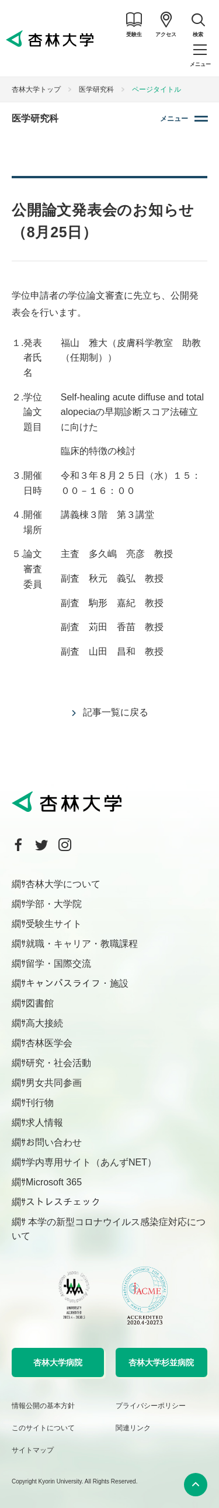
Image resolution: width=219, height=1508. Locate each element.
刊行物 (40, 1103)
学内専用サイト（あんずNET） (91, 1162)
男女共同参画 (54, 1083)
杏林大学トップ (36, 89)
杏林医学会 (49, 1043)
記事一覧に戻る (115, 712)
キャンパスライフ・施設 (77, 983)
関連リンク (133, 1428)
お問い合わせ (54, 1142)
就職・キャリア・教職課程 (82, 944)
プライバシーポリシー (151, 1406)
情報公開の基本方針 (43, 1406)
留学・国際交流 (58, 964)
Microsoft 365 (54, 1182)
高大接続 (44, 1023)
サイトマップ (33, 1450)
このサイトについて (43, 1428)
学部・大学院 (54, 904)
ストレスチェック (63, 1202)
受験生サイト (54, 924)
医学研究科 (96, 89)
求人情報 (44, 1122)
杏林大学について (63, 884)
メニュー (174, 119)
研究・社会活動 (58, 1063)
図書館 (40, 1003)
